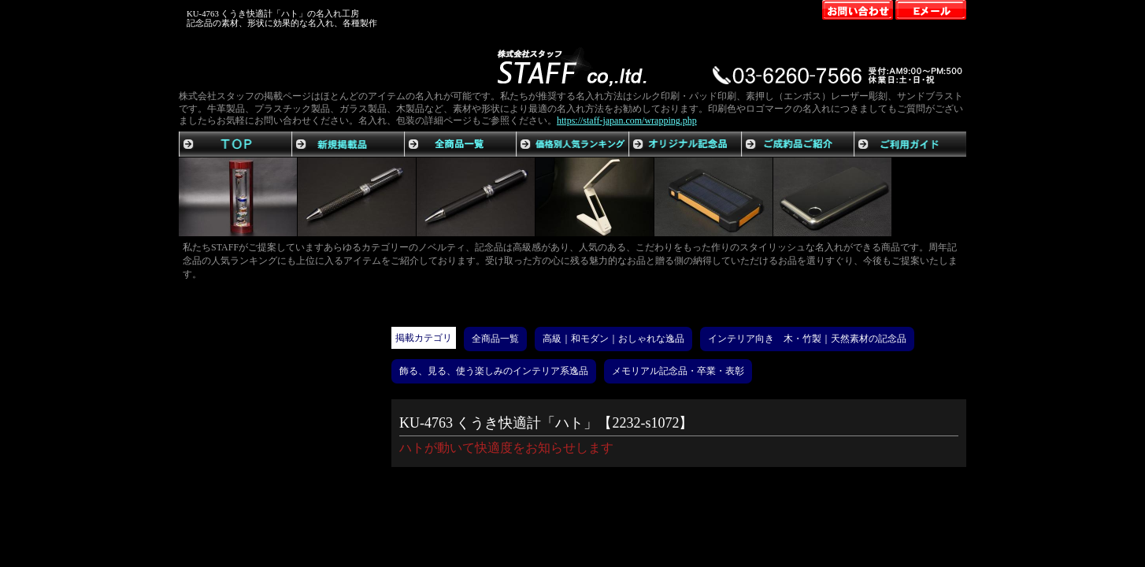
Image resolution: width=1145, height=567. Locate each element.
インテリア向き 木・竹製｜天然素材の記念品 (807, 338)
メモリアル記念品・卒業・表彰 (678, 370)
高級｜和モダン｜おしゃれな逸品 (613, 338)
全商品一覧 (495, 338)
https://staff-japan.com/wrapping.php (627, 120)
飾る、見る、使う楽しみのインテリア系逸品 (493, 370)
